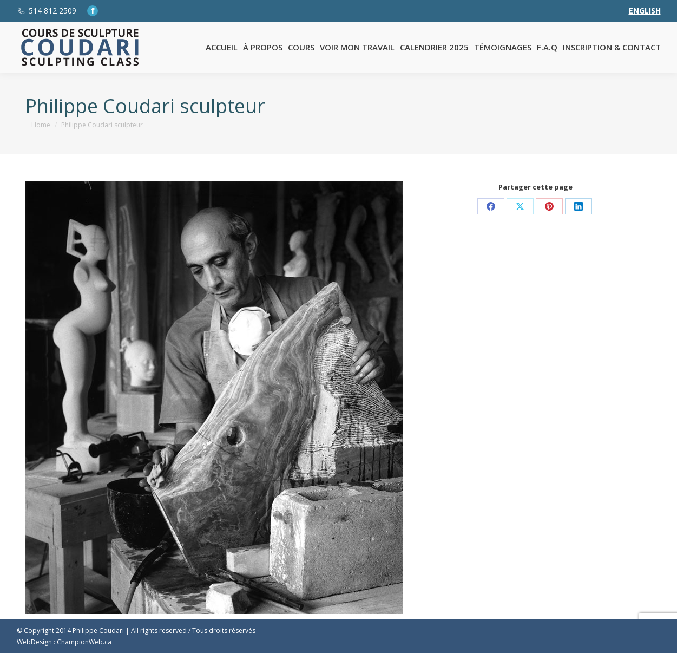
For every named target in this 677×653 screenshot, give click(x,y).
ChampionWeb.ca (84, 642)
